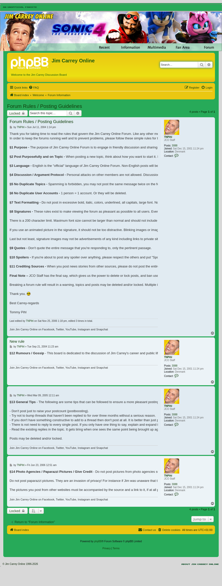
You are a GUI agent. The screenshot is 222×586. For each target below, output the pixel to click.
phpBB (98, 541)
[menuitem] (34, 88)
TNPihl (168, 137)
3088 (174, 145)
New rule (17, 341)
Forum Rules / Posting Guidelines (44, 106)
